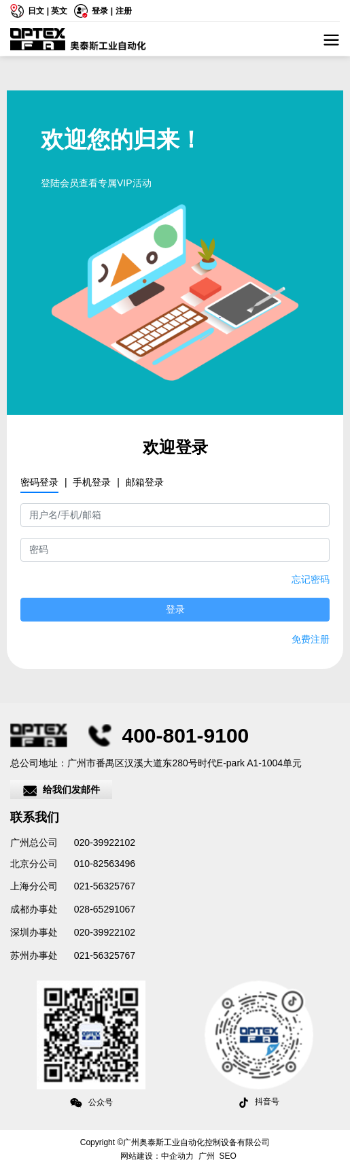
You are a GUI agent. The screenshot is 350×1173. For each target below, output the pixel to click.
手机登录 (92, 482)
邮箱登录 (145, 482)
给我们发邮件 (61, 791)
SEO (228, 1156)
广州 (206, 1156)
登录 (101, 11)
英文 (59, 11)
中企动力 (177, 1156)
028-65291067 (103, 909)
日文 (36, 11)
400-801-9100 (185, 735)
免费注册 (311, 639)
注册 (124, 11)
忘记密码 (311, 579)
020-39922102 (104, 842)
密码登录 (39, 482)
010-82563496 (103, 863)
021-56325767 (104, 886)
